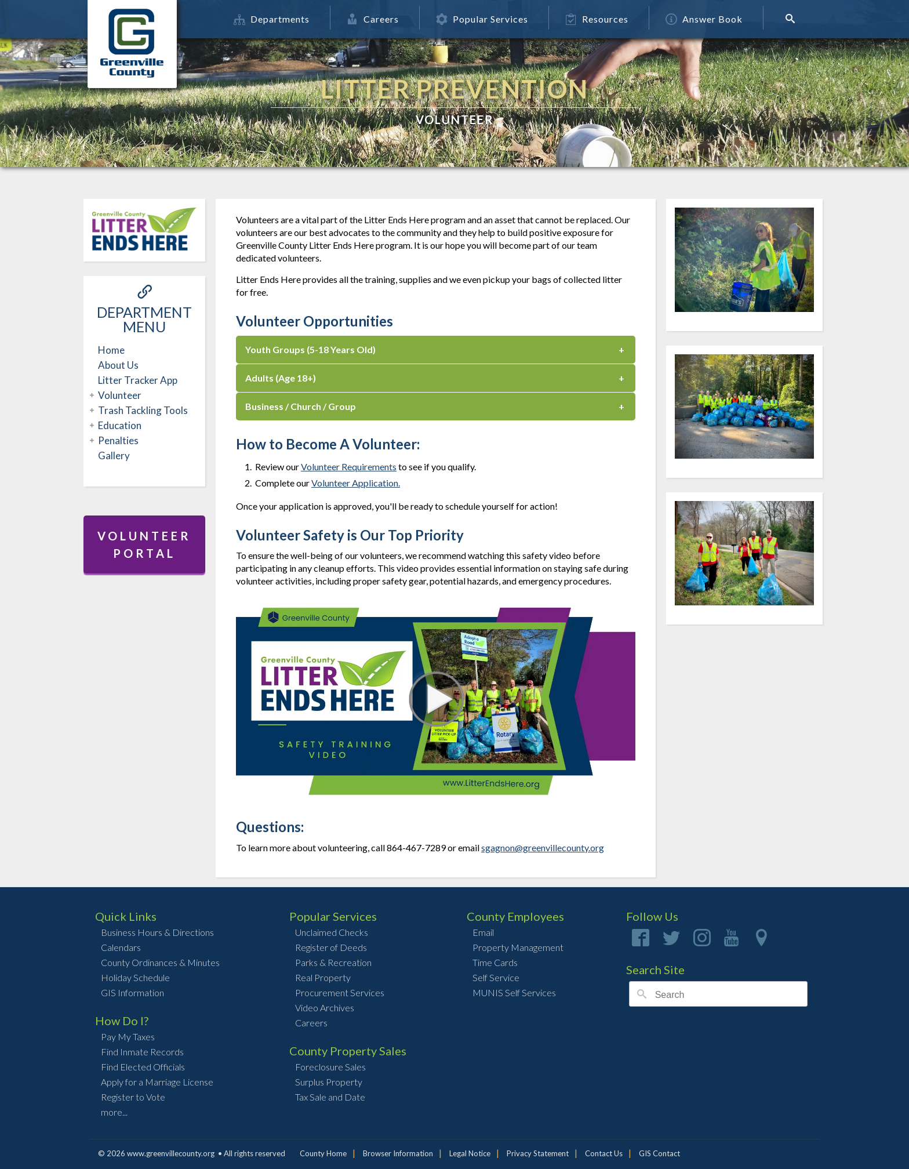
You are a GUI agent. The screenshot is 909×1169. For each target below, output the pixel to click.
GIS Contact (659, 1153)
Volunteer (118, 395)
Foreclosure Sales (330, 1066)
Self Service (495, 977)
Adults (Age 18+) (280, 377)
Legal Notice (469, 1153)
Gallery (114, 455)
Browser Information (398, 1153)
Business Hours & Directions (157, 932)
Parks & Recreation (333, 962)
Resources (600, 18)
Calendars (121, 947)
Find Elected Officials (143, 1066)
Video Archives (324, 1007)
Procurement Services (339, 992)
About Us (118, 365)
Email (483, 932)
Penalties (117, 440)
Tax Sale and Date (330, 1096)
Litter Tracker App (137, 380)
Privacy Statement (538, 1153)
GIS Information (132, 992)
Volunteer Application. (355, 482)
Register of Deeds (331, 947)
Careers (377, 18)
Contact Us (604, 1153)
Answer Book (708, 18)
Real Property (323, 977)
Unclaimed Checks (331, 932)
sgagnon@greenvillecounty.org (542, 847)
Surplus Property (328, 1081)
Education (118, 425)
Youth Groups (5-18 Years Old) (310, 349)
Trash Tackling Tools (141, 410)
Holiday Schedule (135, 977)
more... (114, 1111)
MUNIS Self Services (514, 992)
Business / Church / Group (300, 406)
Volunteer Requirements (349, 466)
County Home (323, 1153)
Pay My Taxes (128, 1036)
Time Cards (495, 962)
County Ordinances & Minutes (160, 962)
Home (111, 350)
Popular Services (486, 18)
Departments (276, 18)
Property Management (517, 947)
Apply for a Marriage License (157, 1081)
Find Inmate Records (142, 1051)
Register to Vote (133, 1096)
